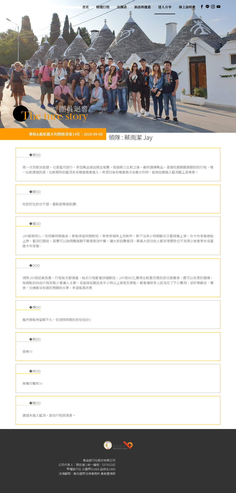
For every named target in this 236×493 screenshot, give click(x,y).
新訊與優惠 (142, 7)
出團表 (122, 7)
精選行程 (103, 7)
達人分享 (164, 7)
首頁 (85, 7)
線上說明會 (187, 7)
